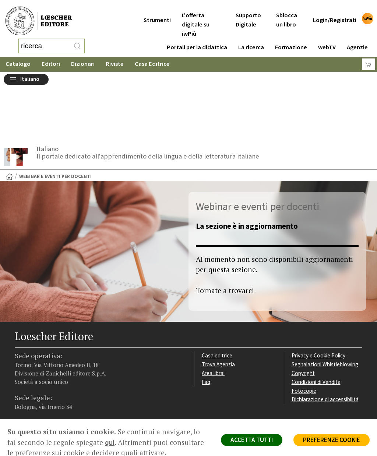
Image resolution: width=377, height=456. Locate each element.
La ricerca (251, 38)
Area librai (213, 312)
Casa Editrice (152, 57)
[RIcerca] (77, 42)
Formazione (291, 38)
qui (109, 442)
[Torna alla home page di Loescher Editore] (39, 17)
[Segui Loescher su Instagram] (35, 364)
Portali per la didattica (197, 38)
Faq (206, 321)
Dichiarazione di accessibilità (325, 338)
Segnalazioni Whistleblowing (325, 303)
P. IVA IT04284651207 (40, 394)
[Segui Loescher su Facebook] (21, 364)
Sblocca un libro (286, 10)
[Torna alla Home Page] (9, 116)
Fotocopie (304, 330)
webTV (327, 38)
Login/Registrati (334, 11)
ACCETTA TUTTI (251, 440)
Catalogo (18, 57)
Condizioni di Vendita (316, 321)
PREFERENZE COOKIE (331, 440)
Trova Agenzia (218, 303)
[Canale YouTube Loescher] (64, 364)
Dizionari (83, 57)
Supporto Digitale (248, 10)
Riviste (115, 57)
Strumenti (157, 11)
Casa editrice (217, 295)
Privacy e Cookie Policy (318, 295)
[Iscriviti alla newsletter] (78, 364)
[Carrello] (368, 57)
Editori (51, 57)
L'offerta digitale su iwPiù (195, 15)
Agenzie (357, 38)
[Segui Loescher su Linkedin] (49, 364)
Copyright (303, 312)
